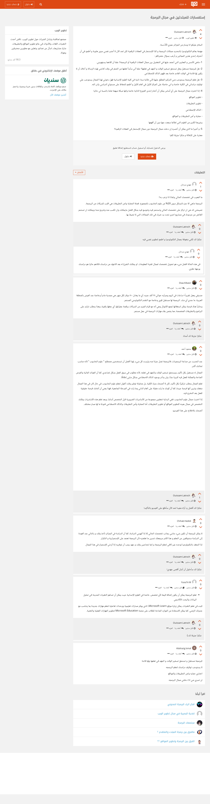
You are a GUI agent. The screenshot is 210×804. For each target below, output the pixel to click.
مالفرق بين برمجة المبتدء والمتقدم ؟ (176, 741)
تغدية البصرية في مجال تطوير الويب (176, 723)
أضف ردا (180, 190)
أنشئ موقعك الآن (58, 95)
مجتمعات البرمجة (186, 732)
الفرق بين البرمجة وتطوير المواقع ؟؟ (176, 751)
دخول (128, 156)
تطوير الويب (191, 38)
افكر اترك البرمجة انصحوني (181, 714)
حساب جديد (147, 156)
